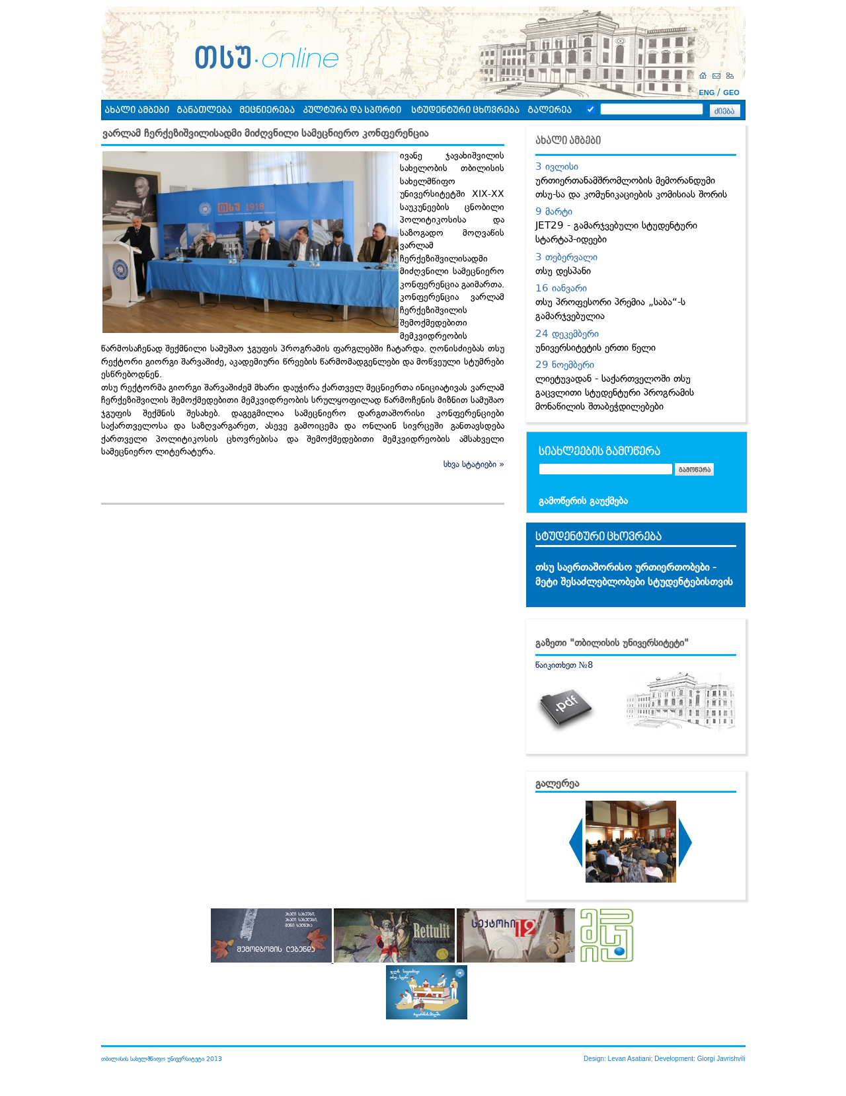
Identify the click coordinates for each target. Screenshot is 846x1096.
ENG (707, 92)
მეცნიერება (267, 110)
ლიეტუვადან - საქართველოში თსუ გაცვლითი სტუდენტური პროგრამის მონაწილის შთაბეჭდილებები (614, 392)
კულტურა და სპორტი (352, 110)
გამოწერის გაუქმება (583, 501)
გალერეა (549, 110)
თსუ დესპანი (563, 271)
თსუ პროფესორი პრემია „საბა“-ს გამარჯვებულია (610, 309)
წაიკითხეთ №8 (564, 665)
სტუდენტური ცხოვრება (465, 110)
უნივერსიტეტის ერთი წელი (595, 347)
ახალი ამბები (136, 110)
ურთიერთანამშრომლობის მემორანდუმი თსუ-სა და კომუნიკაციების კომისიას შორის (631, 187)
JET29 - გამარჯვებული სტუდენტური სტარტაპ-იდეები (616, 232)
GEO (731, 92)
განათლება (204, 110)
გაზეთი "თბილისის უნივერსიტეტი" (612, 643)
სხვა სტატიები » (473, 464)
